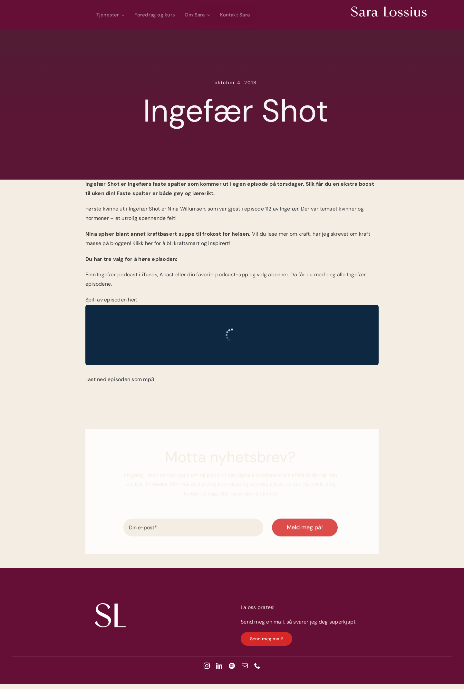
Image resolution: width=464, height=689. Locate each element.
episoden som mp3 (131, 379)
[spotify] (232, 666)
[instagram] (207, 666)
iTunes (149, 274)
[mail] (245, 666)
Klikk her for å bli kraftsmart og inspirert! (181, 243)
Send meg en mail (262, 621)
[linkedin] (219, 666)
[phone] (257, 666)
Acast (167, 274)
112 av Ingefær (281, 208)
